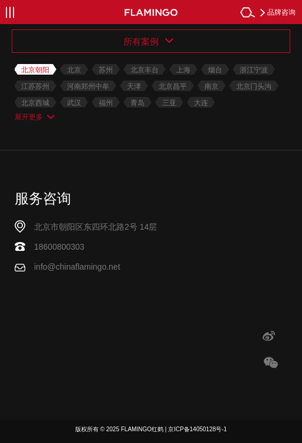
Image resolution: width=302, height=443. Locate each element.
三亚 (169, 103)
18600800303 (59, 246)
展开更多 (29, 117)
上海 (183, 70)
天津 (134, 86)
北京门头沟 (253, 86)
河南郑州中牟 (88, 86)
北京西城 (35, 103)
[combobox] (151, 41)
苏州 (106, 70)
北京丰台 (144, 70)
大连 (201, 103)
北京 (74, 70)
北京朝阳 (35, 70)
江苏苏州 (35, 86)
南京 (211, 86)
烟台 (215, 70)
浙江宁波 (254, 70)
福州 (106, 103)
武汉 (74, 103)
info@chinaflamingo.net (77, 266)
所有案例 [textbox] (142, 41)
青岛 (137, 103)
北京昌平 (173, 86)
